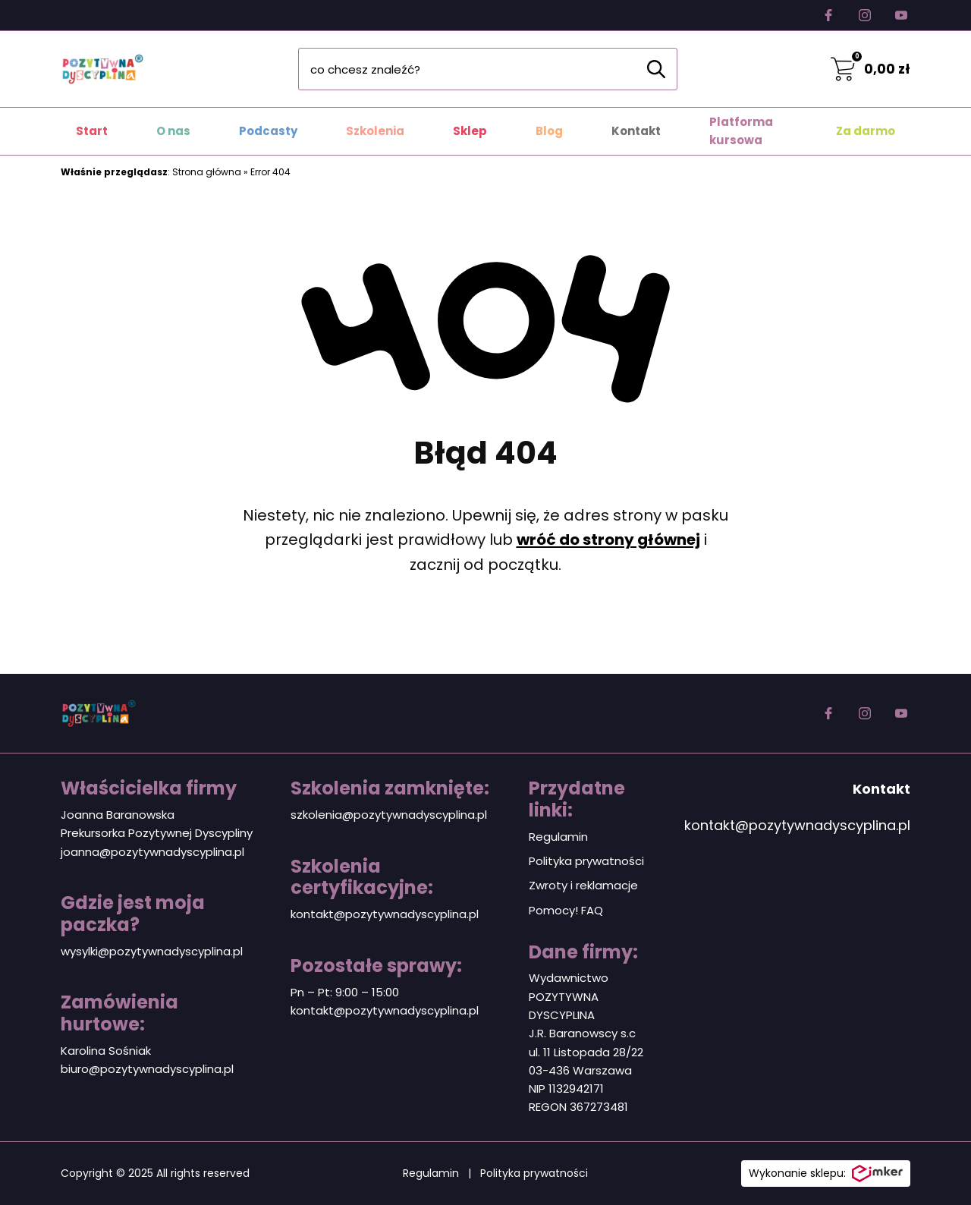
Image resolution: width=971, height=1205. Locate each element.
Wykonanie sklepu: (826, 1174)
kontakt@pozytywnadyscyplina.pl (385, 914)
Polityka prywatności (586, 861)
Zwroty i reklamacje (583, 885)
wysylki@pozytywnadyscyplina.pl (152, 951)
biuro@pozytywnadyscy (128, 1069)
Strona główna (206, 171)
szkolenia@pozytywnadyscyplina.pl (389, 815)
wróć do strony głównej (608, 539)
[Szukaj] (656, 69)
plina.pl (214, 1069)
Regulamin (558, 837)
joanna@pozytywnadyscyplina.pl (152, 852)
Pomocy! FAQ (566, 910)
